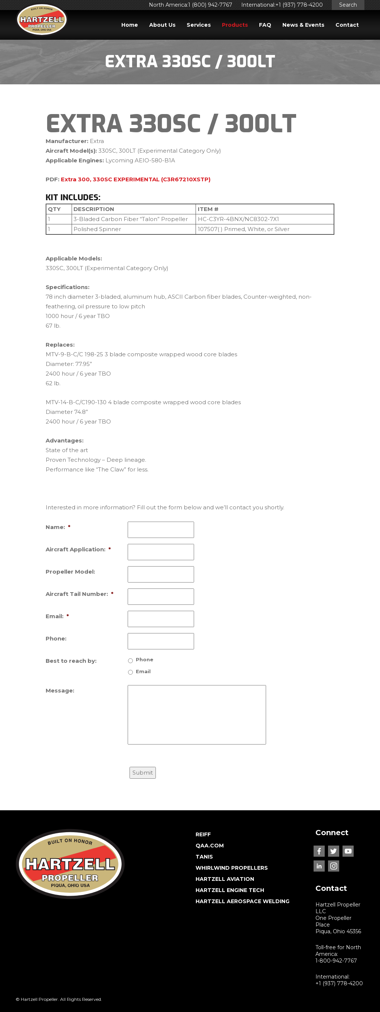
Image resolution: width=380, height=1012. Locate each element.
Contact (347, 25)
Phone (144, 659)
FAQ (265, 25)
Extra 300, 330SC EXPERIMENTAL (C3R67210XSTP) (135, 179)
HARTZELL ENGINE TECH (230, 890)
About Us (162, 25)
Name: (58, 527)
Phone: (56, 638)
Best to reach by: (71, 660)
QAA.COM (210, 845)
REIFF (203, 834)
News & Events (303, 25)
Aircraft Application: (78, 549)
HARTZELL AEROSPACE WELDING (242, 901)
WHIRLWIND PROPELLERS (232, 868)
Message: (60, 690)
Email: (57, 616)
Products (235, 25)
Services (199, 25)
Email (143, 671)
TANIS (204, 856)
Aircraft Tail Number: (80, 593)
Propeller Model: (70, 571)
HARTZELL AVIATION (225, 879)
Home (129, 25)
